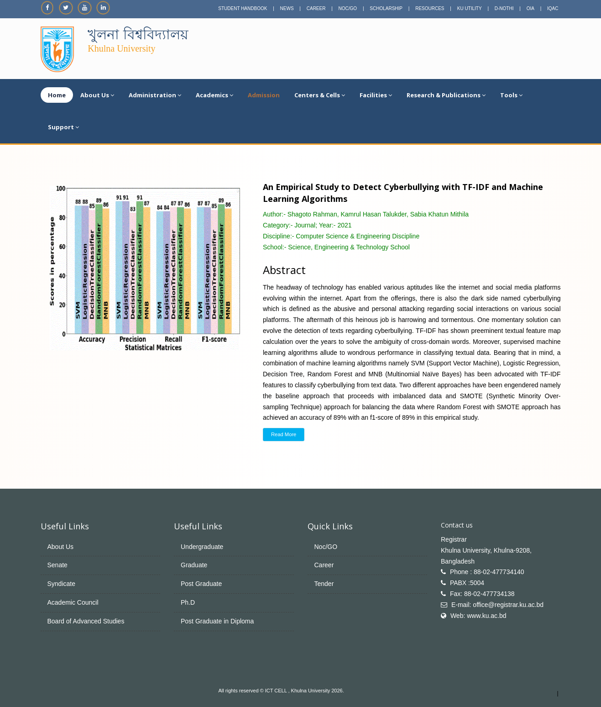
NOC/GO (348, 8)
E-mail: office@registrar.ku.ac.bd (497, 604)
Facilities (376, 95)
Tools (511, 95)
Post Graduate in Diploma (217, 621)
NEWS (287, 8)
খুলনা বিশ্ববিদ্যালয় (138, 34)
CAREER (316, 8)
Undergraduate (202, 546)
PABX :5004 (467, 582)
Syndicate (61, 583)
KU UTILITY (469, 8)
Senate (57, 565)
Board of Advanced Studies (86, 621)
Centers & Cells (319, 95)
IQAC (552, 8)
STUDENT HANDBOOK (242, 8)
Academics (214, 95)
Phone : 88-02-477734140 (487, 571)
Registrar (454, 539)
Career (324, 565)
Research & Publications (446, 95)
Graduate (194, 565)
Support (63, 127)
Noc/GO (326, 546)
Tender (324, 583)
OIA (530, 8)
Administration (155, 95)
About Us (97, 95)
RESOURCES (429, 8)
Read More (283, 434)
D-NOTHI (504, 8)
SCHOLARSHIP (386, 8)
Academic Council (73, 602)
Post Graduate (201, 583)
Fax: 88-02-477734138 (482, 593)
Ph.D (188, 602)
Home (57, 95)
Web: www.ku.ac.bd (478, 615)
